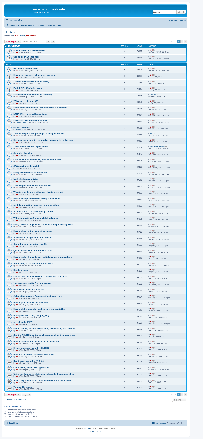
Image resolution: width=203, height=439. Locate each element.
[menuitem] (21, 20)
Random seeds (20, 270)
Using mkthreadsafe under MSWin (30, 172)
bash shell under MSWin (25, 179)
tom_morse (31, 36)
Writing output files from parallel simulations (35, 218)
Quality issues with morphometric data (32, 250)
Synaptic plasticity (22, 153)
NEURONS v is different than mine (30, 120)
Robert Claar (21, 123)
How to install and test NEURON (29, 50)
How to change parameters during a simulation (36, 198)
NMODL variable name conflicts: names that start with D (41, 276)
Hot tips (9, 32)
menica (18, 129)
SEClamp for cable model (26, 166)
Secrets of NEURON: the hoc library (31, 81)
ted (16, 36)
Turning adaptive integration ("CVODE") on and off (38, 133)
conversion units (21, 127)
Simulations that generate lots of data (32, 237)
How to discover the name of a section (32, 231)
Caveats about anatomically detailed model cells (37, 159)
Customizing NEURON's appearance (31, 367)
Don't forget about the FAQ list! (28, 361)
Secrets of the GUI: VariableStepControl (33, 211)
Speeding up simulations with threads (32, 185)
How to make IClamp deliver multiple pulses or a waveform (42, 257)
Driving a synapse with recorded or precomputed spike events (44, 140)
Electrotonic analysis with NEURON (31, 348)
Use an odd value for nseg (26, 57)
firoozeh (153, 94)
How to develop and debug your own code (34, 75)
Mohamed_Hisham (157, 146)
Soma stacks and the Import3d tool (30, 146)
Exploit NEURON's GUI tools (27, 88)
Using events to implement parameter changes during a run (43, 224)
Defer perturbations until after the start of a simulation (40, 107)
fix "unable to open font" (25, 68)
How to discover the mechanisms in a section (36, 341)
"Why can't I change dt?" (25, 101)
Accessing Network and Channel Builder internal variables (42, 380)
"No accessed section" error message (32, 283)
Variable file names (22, 387)
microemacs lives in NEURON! (28, 289)
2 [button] (182, 41)
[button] (185, 41)
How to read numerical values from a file (33, 354)
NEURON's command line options (30, 114)
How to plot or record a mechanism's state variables (39, 309)
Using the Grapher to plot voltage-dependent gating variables (43, 374)
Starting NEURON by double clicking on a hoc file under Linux (44, 335)
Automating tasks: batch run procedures (33, 263)
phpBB (87, 428)
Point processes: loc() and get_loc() (31, 315)
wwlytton (22, 36)
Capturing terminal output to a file (30, 244)
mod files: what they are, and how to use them (36, 205)
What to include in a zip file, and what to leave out (38, 192)
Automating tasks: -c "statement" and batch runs (37, 296)
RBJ (151, 133)
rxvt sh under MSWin (23, 322)
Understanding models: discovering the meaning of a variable (44, 328)
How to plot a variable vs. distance (30, 302)
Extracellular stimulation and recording (32, 94)
